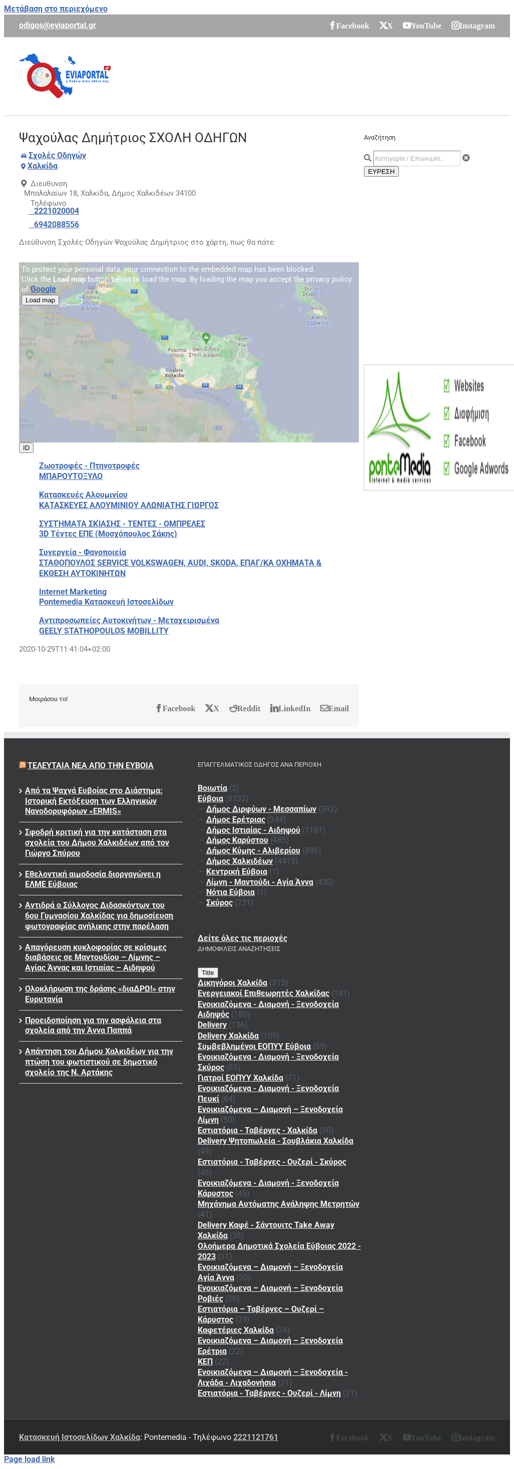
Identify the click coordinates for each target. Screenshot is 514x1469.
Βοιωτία (212, 788)
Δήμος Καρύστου (237, 840)
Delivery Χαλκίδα (228, 1036)
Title (208, 972)
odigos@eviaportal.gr (57, 25)
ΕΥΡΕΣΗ (381, 171)
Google (43, 289)
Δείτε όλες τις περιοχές (242, 938)
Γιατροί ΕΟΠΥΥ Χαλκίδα (240, 1078)
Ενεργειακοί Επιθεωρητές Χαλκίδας (263, 993)
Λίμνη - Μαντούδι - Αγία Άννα (259, 882)
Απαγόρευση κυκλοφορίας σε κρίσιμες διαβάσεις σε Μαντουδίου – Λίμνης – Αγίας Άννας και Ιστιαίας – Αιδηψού (96, 957)
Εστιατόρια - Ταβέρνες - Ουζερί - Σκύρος (272, 1162)
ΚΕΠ (205, 1361)
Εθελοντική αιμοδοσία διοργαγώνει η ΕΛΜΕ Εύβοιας (93, 879)
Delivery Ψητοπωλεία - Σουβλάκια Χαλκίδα (275, 1141)
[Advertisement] (313, 75)
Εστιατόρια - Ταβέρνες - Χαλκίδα (257, 1130)
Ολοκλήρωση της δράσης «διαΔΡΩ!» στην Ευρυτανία (100, 994)
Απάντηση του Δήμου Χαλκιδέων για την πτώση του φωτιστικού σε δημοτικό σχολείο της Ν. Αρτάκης (99, 1062)
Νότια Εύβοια (230, 892)
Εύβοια (210, 798)
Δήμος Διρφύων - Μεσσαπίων (261, 809)
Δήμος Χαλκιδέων (239, 861)
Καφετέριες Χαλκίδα (236, 1330)
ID (26, 447)
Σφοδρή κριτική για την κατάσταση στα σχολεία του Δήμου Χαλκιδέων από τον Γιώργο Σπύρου (97, 842)
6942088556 (56, 224)
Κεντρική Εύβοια (236, 871)
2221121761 (255, 1437)
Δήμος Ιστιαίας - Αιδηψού (253, 830)
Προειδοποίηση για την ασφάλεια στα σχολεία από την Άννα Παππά (93, 1026)
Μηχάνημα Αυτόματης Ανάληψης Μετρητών (278, 1204)
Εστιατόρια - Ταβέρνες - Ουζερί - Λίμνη (269, 1393)
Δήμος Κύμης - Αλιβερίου (253, 850)
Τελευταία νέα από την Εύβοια (91, 765)
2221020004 (56, 211)
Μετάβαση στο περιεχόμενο (56, 9)
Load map (40, 300)
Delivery (212, 1025)
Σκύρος (219, 902)
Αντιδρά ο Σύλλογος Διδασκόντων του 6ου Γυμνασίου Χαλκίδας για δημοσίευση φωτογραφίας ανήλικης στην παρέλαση (99, 915)
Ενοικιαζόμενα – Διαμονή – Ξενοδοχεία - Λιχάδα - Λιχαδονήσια (273, 1377)
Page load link (29, 1459)
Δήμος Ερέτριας (235, 819)
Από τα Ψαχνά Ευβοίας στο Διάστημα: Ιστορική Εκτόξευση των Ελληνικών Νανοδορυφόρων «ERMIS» (94, 801)
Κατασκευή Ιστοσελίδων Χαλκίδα (79, 1437)
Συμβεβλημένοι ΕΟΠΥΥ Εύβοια (254, 1046)
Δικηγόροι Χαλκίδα (232, 983)
